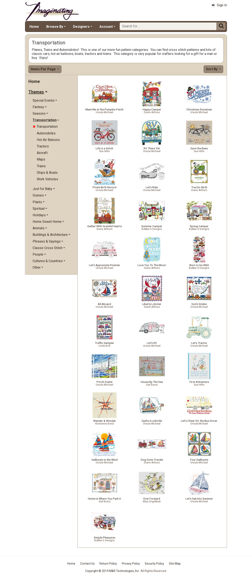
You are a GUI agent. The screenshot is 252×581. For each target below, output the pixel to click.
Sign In (219, 5)
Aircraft (42, 153)
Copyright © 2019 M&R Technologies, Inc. (112, 571)
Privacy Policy (131, 563)
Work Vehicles (47, 179)
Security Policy (154, 563)
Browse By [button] (54, 27)
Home (34, 27)
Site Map (175, 563)
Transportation (45, 127)
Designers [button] (81, 27)
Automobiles (46, 133)
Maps (41, 159)
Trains (41, 166)
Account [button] (106, 27)
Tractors (43, 146)
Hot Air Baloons (48, 140)
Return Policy (108, 563)
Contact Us (87, 563)
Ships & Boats (47, 173)
